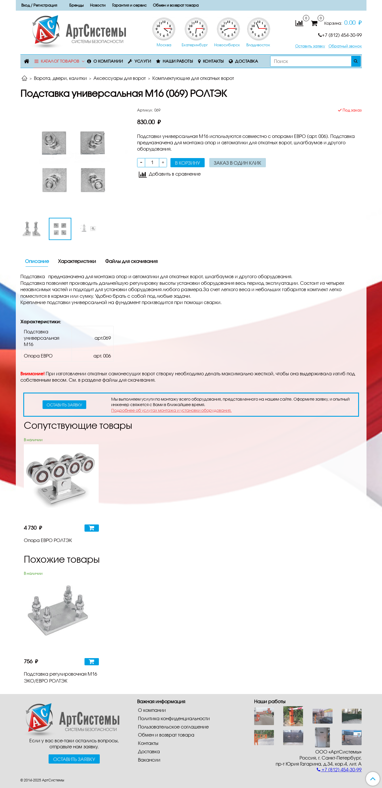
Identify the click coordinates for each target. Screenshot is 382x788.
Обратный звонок (345, 46)
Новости (97, 5)
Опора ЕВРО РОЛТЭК (48, 540)
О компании (108, 61)
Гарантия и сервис (129, 5)
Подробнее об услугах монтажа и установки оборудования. (171, 410)
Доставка (246, 61)
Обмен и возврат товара (176, 5)
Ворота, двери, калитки (60, 78)
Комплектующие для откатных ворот (193, 78)
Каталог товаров (60, 61)
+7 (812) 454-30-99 (340, 35)
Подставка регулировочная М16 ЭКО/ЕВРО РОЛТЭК (60, 677)
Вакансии (149, 759)
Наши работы (178, 61)
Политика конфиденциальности (174, 718)
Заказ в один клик (237, 163)
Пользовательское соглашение (173, 726)
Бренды (76, 5)
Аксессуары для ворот (119, 78)
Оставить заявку (310, 46)
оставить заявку (64, 404)
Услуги (143, 61)
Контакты (213, 61)
